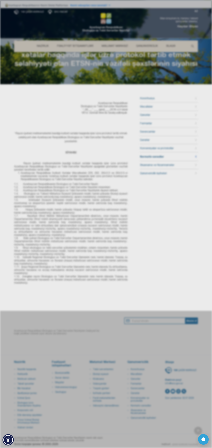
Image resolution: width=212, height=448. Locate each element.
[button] (8, 440)
